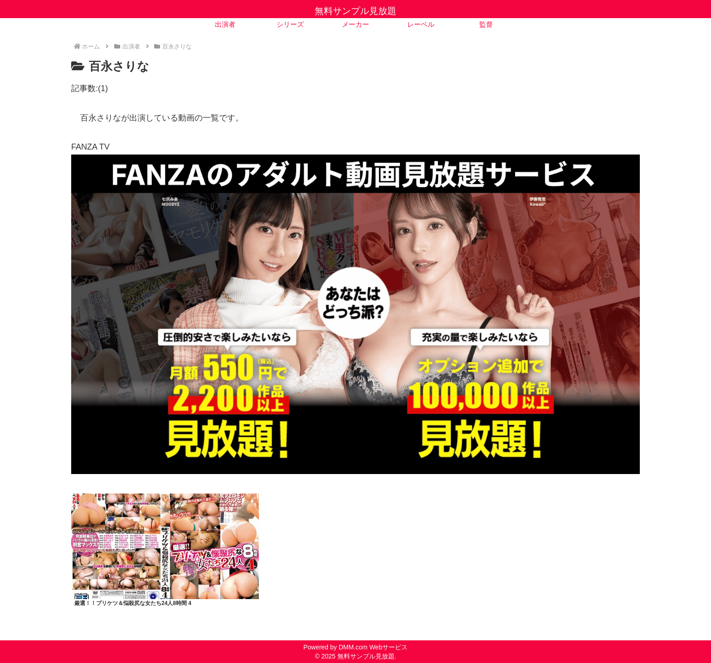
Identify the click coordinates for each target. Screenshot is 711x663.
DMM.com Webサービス (373, 647)
